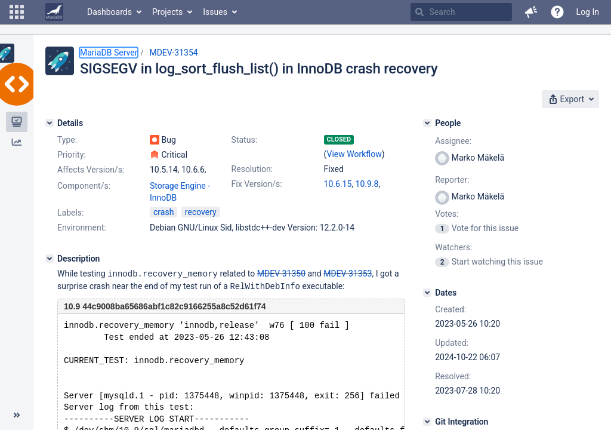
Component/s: (83, 186)
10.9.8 (367, 184)
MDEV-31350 (281, 273)
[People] (427, 123)
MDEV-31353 (347, 273)
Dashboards (109, 12)
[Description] (49, 258)
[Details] (49, 123)
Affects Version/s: (90, 169)
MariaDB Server (108, 52)
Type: (67, 140)
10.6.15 (338, 184)
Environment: (81, 227)
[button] (16, 12)
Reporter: (452, 180)
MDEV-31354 (173, 52)
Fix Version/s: (257, 184)
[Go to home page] (54, 12)
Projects (167, 12)
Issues (215, 12)
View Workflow (354, 154)
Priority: (71, 154)
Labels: (70, 212)
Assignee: (453, 141)
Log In (587, 12)
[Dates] (427, 292)
